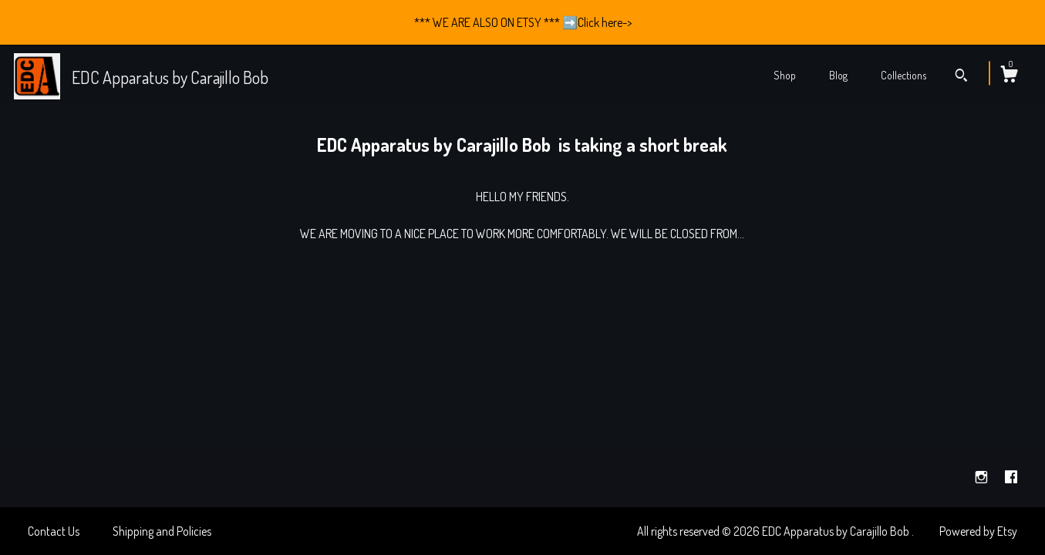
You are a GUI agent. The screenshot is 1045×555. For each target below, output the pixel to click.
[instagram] (982, 477)
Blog (838, 75)
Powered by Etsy (978, 531)
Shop (785, 75)
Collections (903, 75)
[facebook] (1011, 477)
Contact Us (53, 531)
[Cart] (1008, 76)
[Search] (961, 77)
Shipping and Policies (162, 531)
